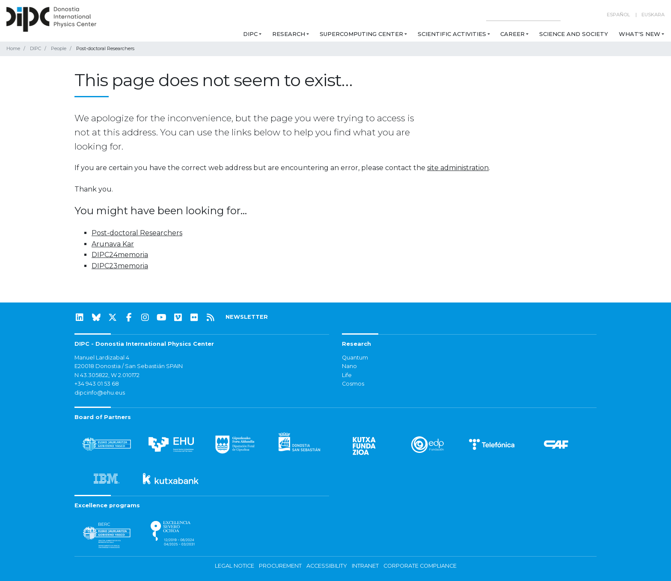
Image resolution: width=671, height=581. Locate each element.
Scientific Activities (452, 33)
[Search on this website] (523, 15)
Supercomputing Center (361, 33)
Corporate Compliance (420, 566)
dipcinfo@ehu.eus (99, 392)
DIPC (250, 33)
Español (618, 15)
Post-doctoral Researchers (137, 233)
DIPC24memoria (120, 255)
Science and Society (573, 33)
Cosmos (353, 383)
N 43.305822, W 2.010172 (107, 375)
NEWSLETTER (247, 317)
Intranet (365, 566)
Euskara (653, 15)
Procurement (280, 566)
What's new (639, 33)
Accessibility (326, 566)
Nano (349, 366)
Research (288, 33)
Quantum (355, 357)
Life (347, 375)
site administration (458, 168)
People (58, 48)
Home (13, 48)
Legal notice (234, 566)
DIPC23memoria (120, 266)
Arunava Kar (113, 244)
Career (512, 33)
